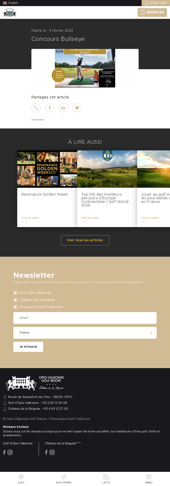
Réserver (155, 12)
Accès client (158, 3)
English (13, 3)
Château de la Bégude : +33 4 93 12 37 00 (38, 408)
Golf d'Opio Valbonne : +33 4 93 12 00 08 (37, 403)
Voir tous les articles (85, 240)
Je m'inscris (28, 346)
